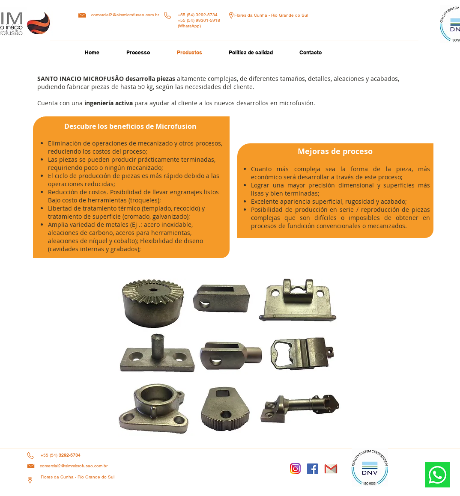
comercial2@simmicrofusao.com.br (125, 15)
